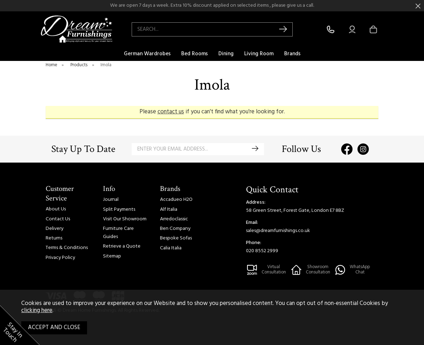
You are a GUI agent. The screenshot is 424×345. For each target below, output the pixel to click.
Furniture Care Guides (118, 233)
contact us (170, 112)
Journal (111, 200)
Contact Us (58, 219)
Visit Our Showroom (125, 219)
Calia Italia (171, 248)
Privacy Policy (60, 258)
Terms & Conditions (67, 248)
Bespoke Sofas (176, 238)
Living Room (259, 54)
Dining (226, 54)
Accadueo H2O (176, 200)
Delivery (54, 229)
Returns (54, 238)
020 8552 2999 (262, 251)
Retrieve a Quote (122, 246)
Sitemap (112, 256)
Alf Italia (168, 209)
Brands (292, 54)
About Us (56, 209)
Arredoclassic (174, 219)
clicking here (36, 310)
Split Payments (119, 209)
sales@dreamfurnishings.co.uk (278, 231)
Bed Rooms (194, 54)
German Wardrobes (147, 54)
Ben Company (175, 229)
